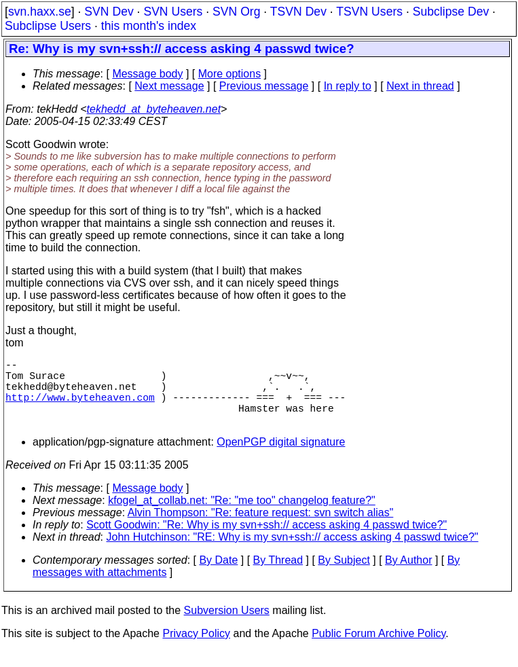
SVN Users (172, 11)
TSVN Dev (298, 11)
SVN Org (236, 11)
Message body (147, 73)
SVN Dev (108, 11)
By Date (218, 576)
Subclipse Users (48, 26)
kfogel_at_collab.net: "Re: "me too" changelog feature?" (241, 516)
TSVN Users (369, 11)
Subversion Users (227, 626)
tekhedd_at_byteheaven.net (154, 109)
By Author (408, 576)
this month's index (148, 26)
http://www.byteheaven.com (80, 407)
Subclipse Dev (451, 11)
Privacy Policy (196, 649)
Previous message (264, 86)
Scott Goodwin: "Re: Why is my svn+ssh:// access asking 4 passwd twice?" (266, 541)
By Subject (343, 576)
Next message (169, 86)
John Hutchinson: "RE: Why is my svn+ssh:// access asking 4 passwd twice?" (293, 553)
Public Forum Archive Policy (378, 649)
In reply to (347, 86)
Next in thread (420, 86)
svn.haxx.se (39, 11)
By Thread (278, 576)
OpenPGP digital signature (281, 458)
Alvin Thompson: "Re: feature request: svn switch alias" (261, 529)
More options (229, 73)
